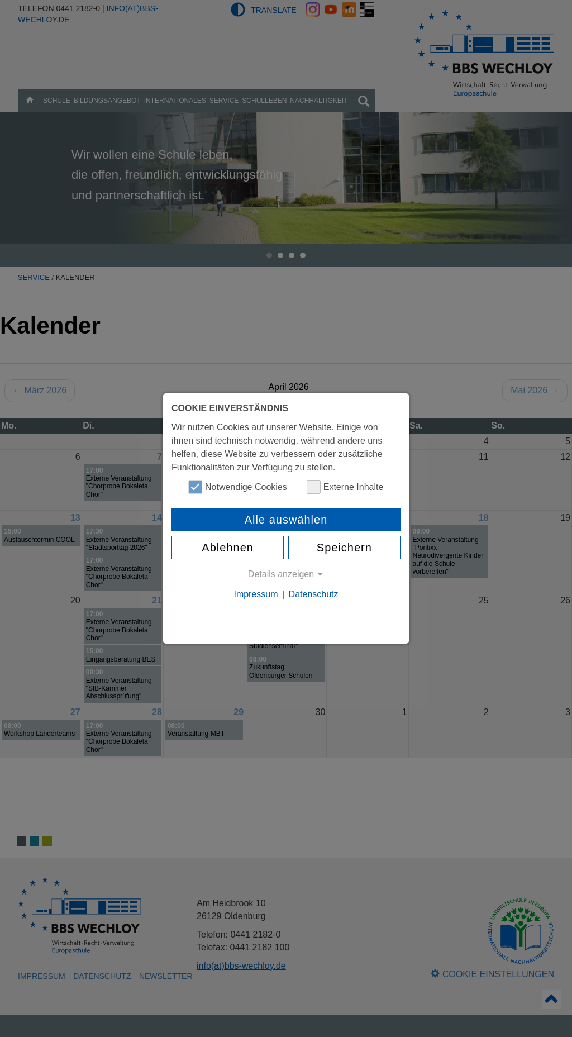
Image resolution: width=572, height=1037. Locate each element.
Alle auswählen (286, 519)
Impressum (255, 594)
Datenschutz (314, 594)
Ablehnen (228, 547)
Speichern (344, 547)
